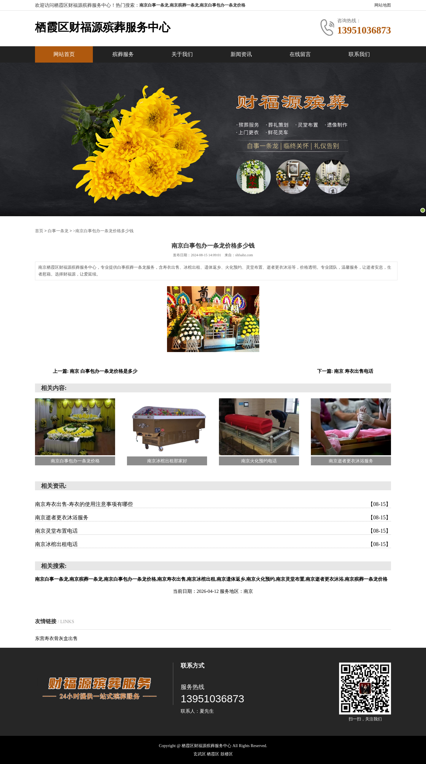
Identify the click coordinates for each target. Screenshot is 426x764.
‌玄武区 (200, 754)
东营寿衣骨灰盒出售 (56, 638)
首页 (39, 230)
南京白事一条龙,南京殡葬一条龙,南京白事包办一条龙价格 (192, 5)
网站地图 (382, 5)
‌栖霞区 (213, 754)
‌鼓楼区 (226, 754)
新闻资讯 (241, 54)
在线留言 (300, 54)
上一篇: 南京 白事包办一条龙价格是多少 (95, 370)
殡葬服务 (123, 54)
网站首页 (64, 54)
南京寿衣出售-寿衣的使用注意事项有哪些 (213, 503)
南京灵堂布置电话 (213, 530)
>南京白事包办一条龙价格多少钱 (103, 230)
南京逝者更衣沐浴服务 (213, 517)
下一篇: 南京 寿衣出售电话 (345, 370)
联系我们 (359, 54)
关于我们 (182, 54)
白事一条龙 (58, 230)
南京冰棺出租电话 (213, 543)
